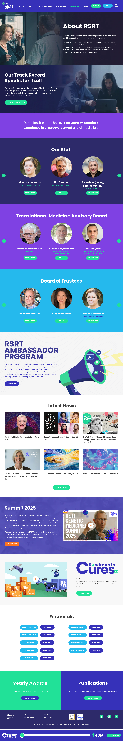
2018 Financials (77, 650)
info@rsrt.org (48, 717)
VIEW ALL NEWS (61, 487)
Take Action (113, 735)
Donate (96, 6)
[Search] (116, 6)
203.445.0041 (48, 715)
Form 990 (47, 627)
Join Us (108, 6)
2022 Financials (77, 635)
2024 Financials (77, 627)
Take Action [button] (84, 593)
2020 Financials (77, 643)
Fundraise (61, 6)
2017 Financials (29, 658)
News (85, 6)
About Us (74, 6)
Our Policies (85, 724)
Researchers (45, 6)
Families (32, 6)
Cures (21, 6)
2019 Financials (29, 650)
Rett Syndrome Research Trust (45, 724)
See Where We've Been (16, 102)
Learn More (12, 384)
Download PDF (30, 698)
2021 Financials (29, 643)
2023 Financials (29, 635)
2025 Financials (29, 627)
